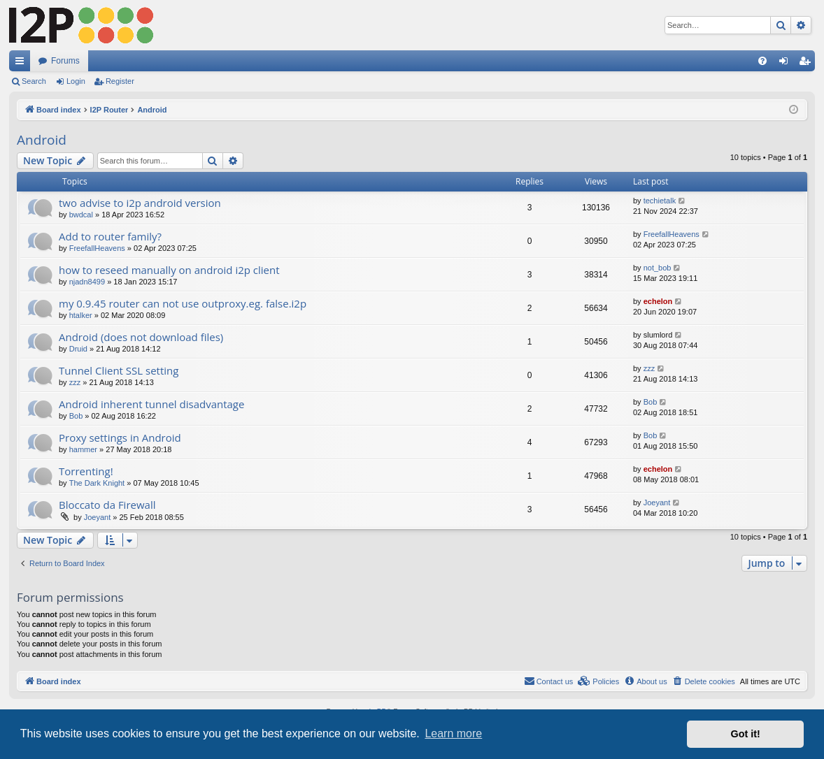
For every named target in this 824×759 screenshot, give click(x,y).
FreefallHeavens (97, 248)
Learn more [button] (453, 733)
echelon (658, 301)
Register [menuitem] (807, 63)
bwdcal (81, 214)
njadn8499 (87, 281)
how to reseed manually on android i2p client (169, 270)
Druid (78, 349)
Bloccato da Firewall (107, 505)
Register (120, 81)
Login (75, 81)
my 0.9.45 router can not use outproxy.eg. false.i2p (182, 303)
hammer (83, 449)
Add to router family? (110, 236)
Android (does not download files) (141, 337)
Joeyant (97, 517)
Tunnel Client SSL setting (118, 370)
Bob (76, 416)
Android (41, 140)
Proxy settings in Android (120, 437)
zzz (75, 382)
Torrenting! (86, 471)
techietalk (660, 200)
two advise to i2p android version (140, 203)
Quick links (22, 63)
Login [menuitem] (786, 63)
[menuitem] (762, 60)
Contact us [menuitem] (549, 681)
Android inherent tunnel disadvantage (151, 404)
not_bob (658, 267)
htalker (80, 315)
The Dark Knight (97, 483)
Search (34, 81)
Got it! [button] (745, 733)
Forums (65, 61)
